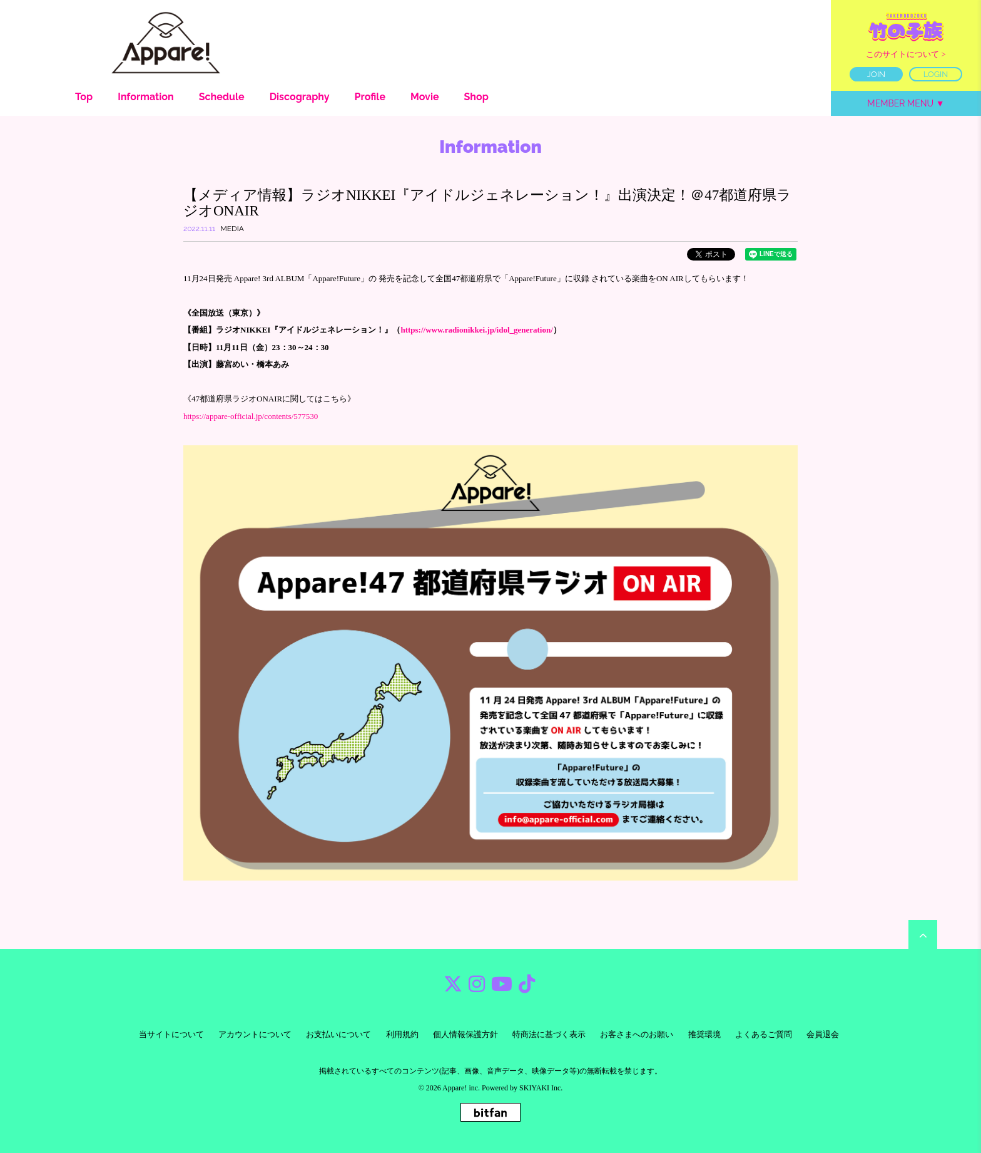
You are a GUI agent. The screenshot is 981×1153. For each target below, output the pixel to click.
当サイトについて (171, 1034)
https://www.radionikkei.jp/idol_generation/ (476, 329)
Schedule (222, 97)
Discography (300, 97)
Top (84, 97)
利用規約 (402, 1034)
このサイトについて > (906, 54)
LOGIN (935, 74)
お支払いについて (338, 1034)
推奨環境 (704, 1034)
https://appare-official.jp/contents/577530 (250, 416)
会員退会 (822, 1034)
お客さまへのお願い (636, 1034)
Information (146, 97)
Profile (370, 97)
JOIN (876, 74)
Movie (424, 97)
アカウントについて (255, 1034)
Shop (476, 97)
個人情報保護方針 (465, 1034)
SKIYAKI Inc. (540, 1087)
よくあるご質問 (763, 1034)
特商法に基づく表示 (549, 1034)
